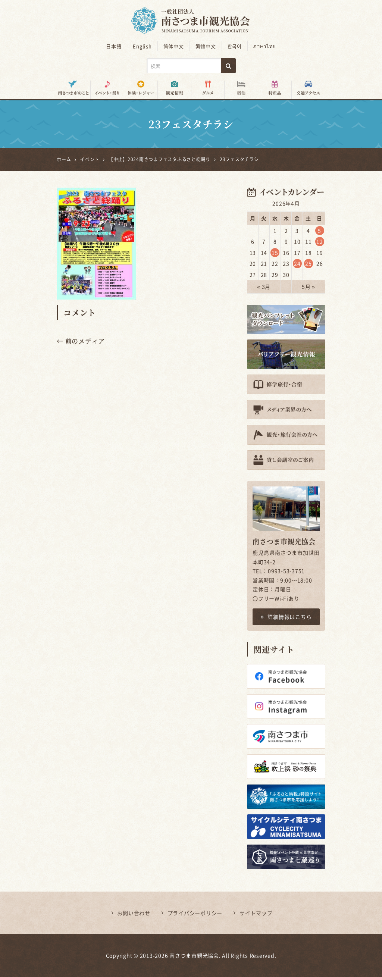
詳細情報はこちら (286, 616)
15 (275, 252)
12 (319, 241)
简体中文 (173, 46)
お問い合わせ (133, 913)
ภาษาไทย (264, 46)
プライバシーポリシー (195, 913)
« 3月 (263, 286)
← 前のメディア (81, 340)
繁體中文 (205, 46)
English (142, 46)
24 (297, 263)
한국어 (235, 46)
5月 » (308, 286)
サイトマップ (256, 913)
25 (308, 263)
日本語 (113, 46)
